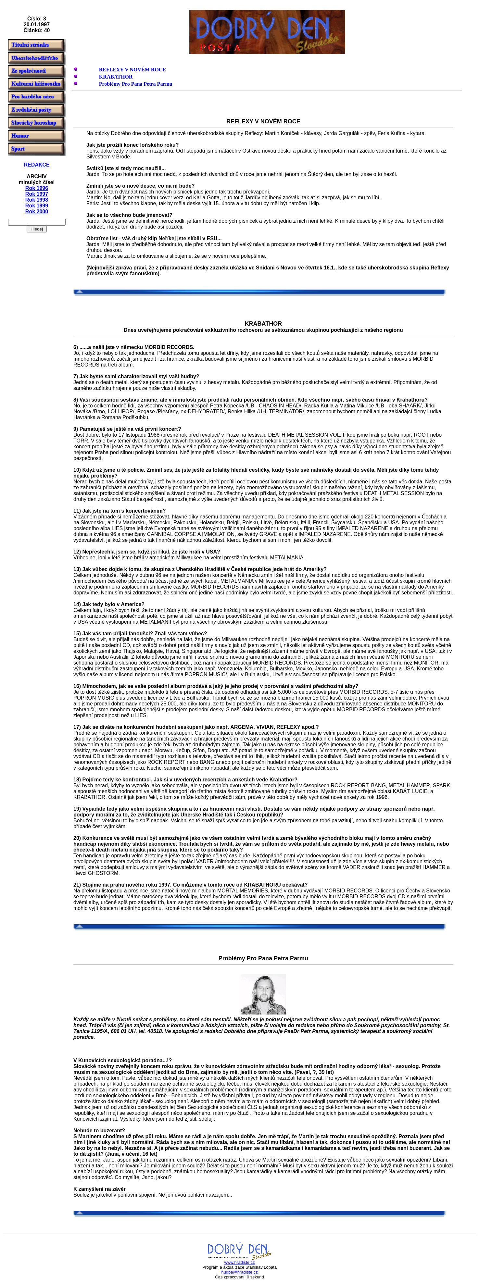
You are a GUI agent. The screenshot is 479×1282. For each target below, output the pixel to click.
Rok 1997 (36, 194)
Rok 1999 (36, 205)
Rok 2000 (36, 211)
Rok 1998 (36, 200)
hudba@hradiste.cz (239, 1272)
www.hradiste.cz (239, 1262)
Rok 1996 (36, 188)
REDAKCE (36, 165)
